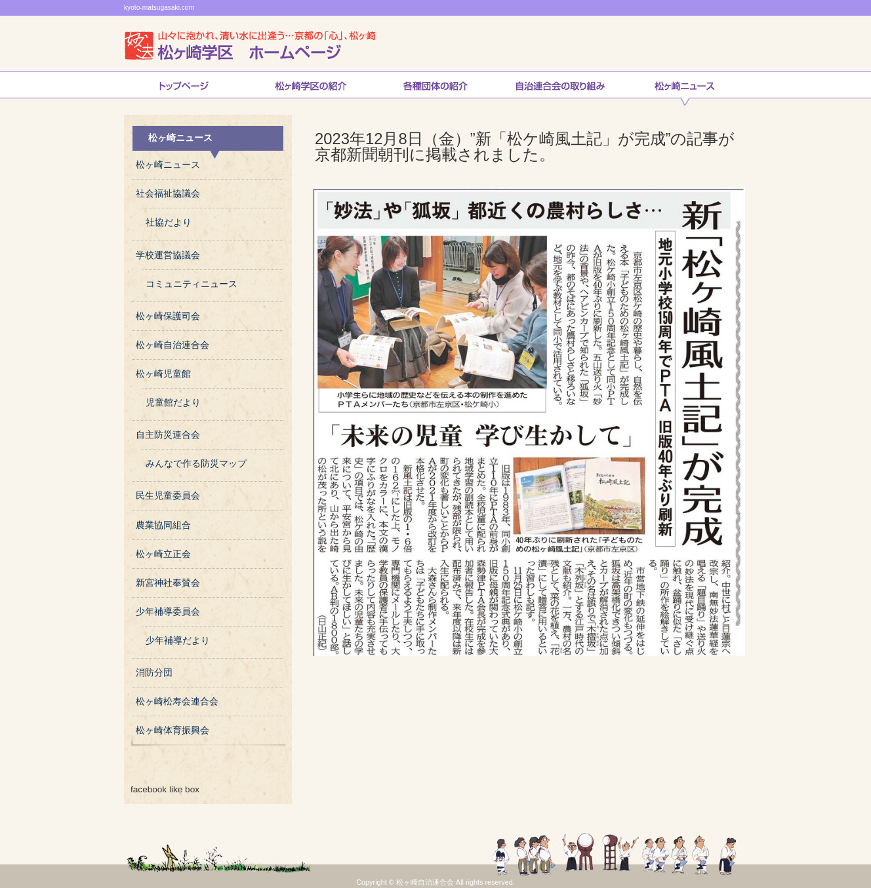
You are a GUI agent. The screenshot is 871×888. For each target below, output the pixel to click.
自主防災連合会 (168, 435)
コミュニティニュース (191, 284)
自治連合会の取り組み (560, 88)
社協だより (169, 222)
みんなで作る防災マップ (196, 464)
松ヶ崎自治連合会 (172, 345)
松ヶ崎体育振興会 (172, 730)
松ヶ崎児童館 (163, 374)
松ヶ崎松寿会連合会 (177, 701)
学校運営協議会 (168, 255)
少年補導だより (178, 641)
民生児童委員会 (168, 496)
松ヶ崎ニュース (684, 88)
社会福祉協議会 (168, 194)
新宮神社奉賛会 (168, 583)
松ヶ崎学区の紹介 (311, 88)
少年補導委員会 (168, 612)
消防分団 (154, 673)
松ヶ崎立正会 (163, 554)
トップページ (183, 88)
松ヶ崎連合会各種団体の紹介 (435, 88)
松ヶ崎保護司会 (168, 316)
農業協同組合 (163, 525)
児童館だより (173, 403)
